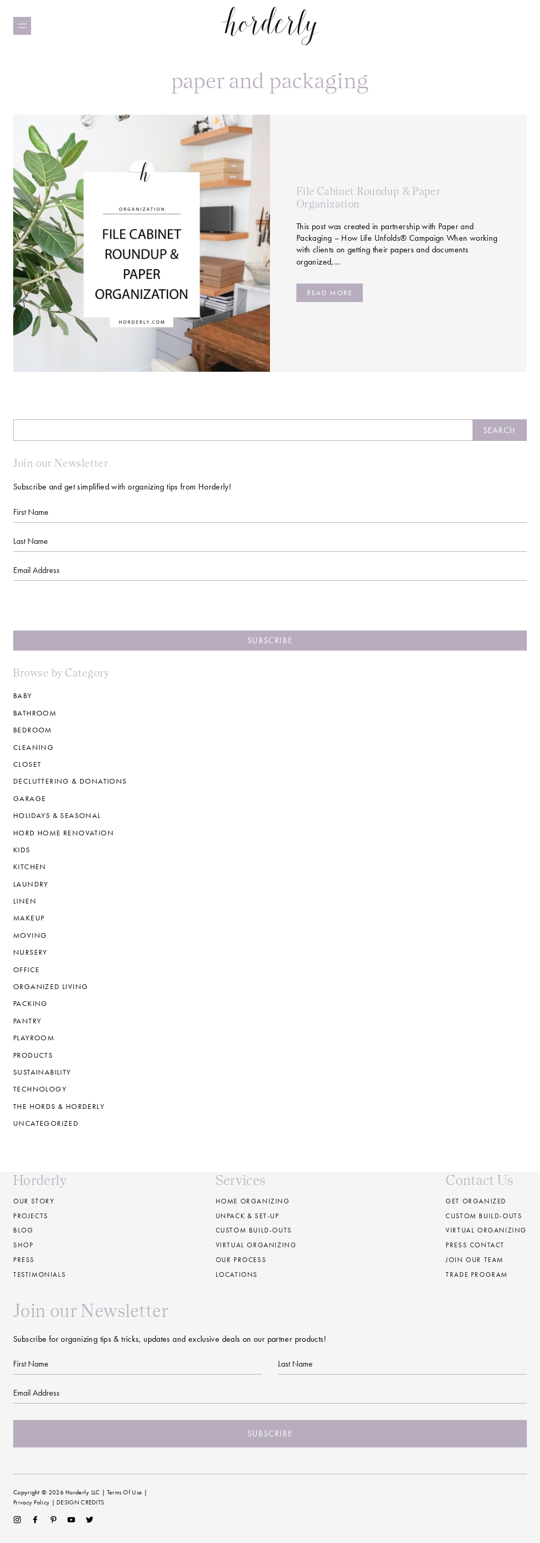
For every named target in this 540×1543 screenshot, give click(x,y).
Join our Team (475, 1259)
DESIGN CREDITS (80, 1502)
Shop (23, 1244)
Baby (22, 695)
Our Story (33, 1201)
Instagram (17, 1519)
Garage (29, 798)
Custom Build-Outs (484, 1215)
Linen (24, 901)
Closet (27, 764)
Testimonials (39, 1274)
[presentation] (270, 610)
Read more (329, 292)
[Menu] (22, 26)
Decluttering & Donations (70, 781)
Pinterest (53, 1519)
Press (24, 1259)
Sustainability (42, 1072)
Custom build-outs (254, 1230)
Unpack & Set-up (247, 1215)
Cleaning (33, 747)
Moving (30, 935)
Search (499, 430)
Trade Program (477, 1274)
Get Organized (476, 1201)
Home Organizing (253, 1201)
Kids (22, 849)
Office (26, 969)
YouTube (71, 1519)
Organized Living (50, 986)
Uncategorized (46, 1123)
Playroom (33, 1037)
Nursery (30, 952)
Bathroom (34, 713)
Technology (39, 1089)
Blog (23, 1230)
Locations (237, 1274)
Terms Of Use (124, 1492)
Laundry (31, 884)
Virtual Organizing (256, 1244)
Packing (30, 1003)
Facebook (35, 1519)
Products (33, 1055)
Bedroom (32, 730)
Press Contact (475, 1244)
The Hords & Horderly (58, 1106)
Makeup (28, 918)
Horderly (270, 25)
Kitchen (29, 866)
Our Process (241, 1259)
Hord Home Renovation (63, 833)
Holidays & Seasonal (57, 815)
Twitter (90, 1519)
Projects (31, 1215)
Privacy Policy (31, 1502)
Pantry (27, 1020)
